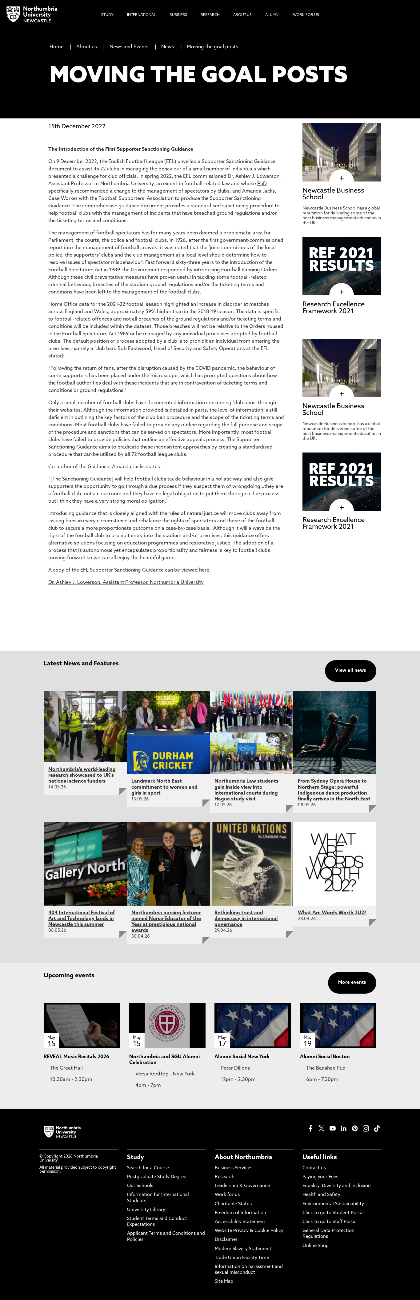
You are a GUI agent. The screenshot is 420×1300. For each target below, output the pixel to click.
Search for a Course (148, 1168)
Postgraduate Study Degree (156, 1177)
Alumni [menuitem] (272, 15)
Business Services (233, 1168)
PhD (262, 183)
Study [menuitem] (107, 15)
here (204, 570)
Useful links (319, 1157)
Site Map (224, 1281)
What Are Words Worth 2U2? (332, 913)
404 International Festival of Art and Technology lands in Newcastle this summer (81, 919)
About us (86, 47)
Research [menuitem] (210, 15)
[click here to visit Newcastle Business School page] (341, 178)
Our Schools (140, 1186)
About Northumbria (243, 1157)
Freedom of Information (240, 1213)
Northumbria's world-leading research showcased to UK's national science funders (82, 775)
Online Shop (315, 1246)
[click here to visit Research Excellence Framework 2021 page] (341, 292)
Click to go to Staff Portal (329, 1222)
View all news (350, 670)
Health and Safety (321, 1195)
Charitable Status (233, 1204)
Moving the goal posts (212, 47)
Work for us (227, 1195)
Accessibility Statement (240, 1222)
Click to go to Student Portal (333, 1213)
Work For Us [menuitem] (306, 15)
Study (135, 1157)
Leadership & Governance (242, 1186)
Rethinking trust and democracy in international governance (246, 919)
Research (224, 1177)
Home (57, 47)
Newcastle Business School (333, 194)
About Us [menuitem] (242, 15)
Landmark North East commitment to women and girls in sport (164, 787)
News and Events (129, 47)
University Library (146, 1210)
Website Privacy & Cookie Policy (249, 1231)
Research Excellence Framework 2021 (333, 308)
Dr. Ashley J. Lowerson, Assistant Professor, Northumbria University (126, 582)
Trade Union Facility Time (242, 1258)
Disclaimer (226, 1240)
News (167, 47)
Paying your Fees (320, 1177)
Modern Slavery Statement (243, 1249)
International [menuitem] (141, 15)
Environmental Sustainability (333, 1204)
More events (352, 982)
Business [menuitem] (178, 15)
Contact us (314, 1168)
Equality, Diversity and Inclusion (336, 1186)
